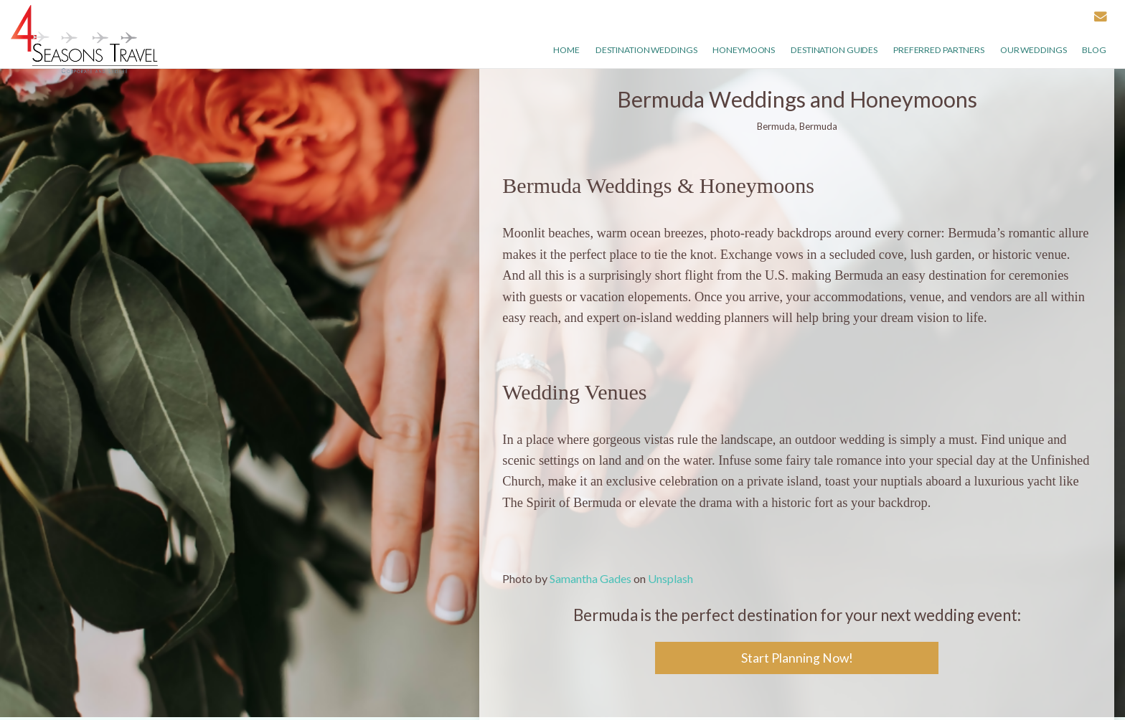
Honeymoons (743, 49)
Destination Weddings (646, 49)
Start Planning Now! (797, 657)
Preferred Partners (938, 49)
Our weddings (1033, 49)
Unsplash (670, 578)
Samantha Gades (590, 578)
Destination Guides (834, 49)
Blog (1094, 49)
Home (566, 49)
